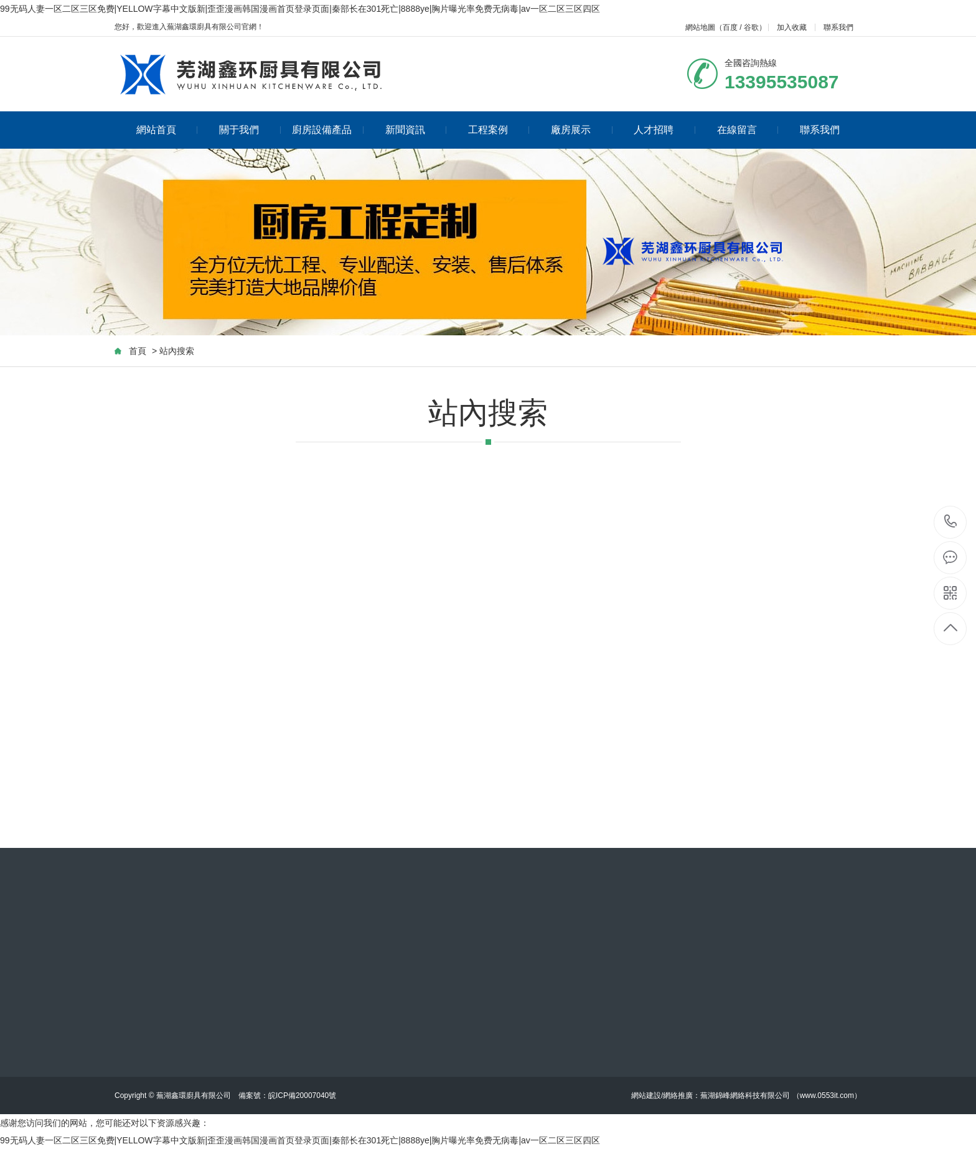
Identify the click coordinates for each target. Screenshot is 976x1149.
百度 (730, 27)
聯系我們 (838, 27)
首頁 (137, 351)
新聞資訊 (416, 129)
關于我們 (250, 129)
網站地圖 (700, 27)
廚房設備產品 (328, 129)
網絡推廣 (678, 1095)
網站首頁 (167, 129)
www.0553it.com (827, 1095)
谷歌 (751, 27)
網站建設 (646, 1095)
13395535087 (950, 521)
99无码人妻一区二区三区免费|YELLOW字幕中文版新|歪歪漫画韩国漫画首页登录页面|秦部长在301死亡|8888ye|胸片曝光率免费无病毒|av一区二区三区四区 (300, 9)
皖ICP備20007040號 (302, 1095)
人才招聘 (664, 129)
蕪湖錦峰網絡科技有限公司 (745, 1095)
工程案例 (499, 129)
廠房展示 (581, 129)
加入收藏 (792, 27)
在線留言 (748, 129)
